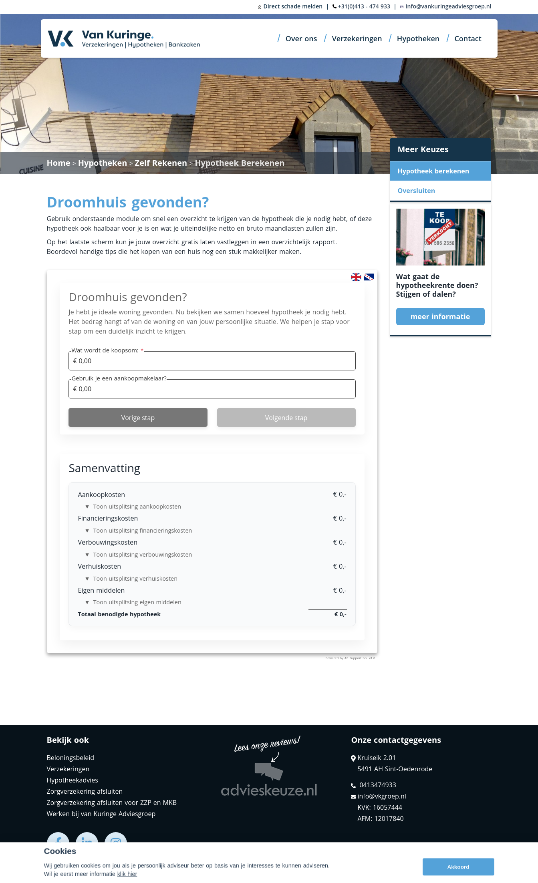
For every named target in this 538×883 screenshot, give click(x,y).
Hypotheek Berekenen (239, 162)
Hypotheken (418, 38)
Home (59, 162)
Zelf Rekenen (161, 162)
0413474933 (373, 784)
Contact (467, 38)
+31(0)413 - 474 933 (364, 6)
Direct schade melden (290, 6)
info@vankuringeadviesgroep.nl (445, 6)
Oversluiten (416, 190)
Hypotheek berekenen (433, 171)
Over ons (301, 38)
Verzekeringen (357, 38)
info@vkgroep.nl (378, 796)
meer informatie (440, 316)
